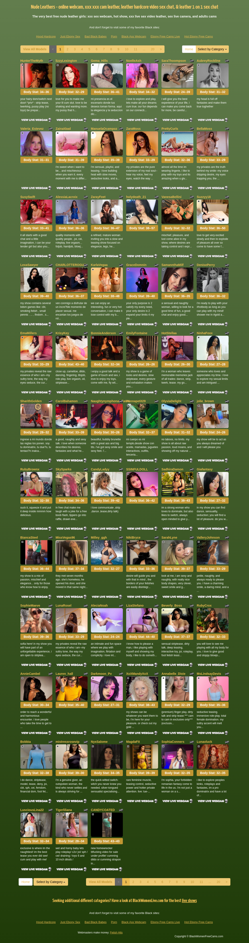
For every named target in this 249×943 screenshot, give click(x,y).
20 (153, 49)
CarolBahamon (67, 401)
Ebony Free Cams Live (165, 36)
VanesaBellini (171, 197)
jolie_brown (205, 401)
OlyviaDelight (171, 401)
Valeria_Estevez (32, 128)
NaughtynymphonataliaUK (110, 401)
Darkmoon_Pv (101, 673)
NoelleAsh (133, 60)
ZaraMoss (133, 128)
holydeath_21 (136, 197)
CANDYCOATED (103, 810)
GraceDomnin (136, 265)
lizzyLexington (66, 60)
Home (189, 49)
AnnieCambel (30, 673)
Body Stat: (36, 92)
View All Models (35, 49)
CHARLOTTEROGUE (71, 265)
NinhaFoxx (205, 333)
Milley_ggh (99, 537)
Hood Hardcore (46, 36)
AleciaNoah (99, 605)
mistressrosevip (67, 741)
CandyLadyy (100, 469)
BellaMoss (204, 128)
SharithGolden (31, 401)
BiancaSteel (29, 537)
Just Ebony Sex (70, 36)
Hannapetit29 (136, 401)
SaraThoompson (173, 60)
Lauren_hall (64, 673)
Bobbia (25, 741)
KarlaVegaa (99, 265)
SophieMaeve (30, 605)
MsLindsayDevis (209, 673)
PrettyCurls (169, 128)
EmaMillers (28, 333)
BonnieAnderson (103, 333)
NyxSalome (99, 741)
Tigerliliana (64, 810)
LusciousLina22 (32, 810)
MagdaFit (133, 741)
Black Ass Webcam (134, 36)
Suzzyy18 (204, 197)
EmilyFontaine (136, 333)
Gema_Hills (99, 60)
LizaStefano (135, 605)
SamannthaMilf (172, 265)
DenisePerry (206, 265)
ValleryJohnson (208, 537)
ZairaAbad (63, 128)
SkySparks (64, 469)
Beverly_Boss (171, 605)
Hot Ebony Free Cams (198, 36)
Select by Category (212, 49)
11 (135, 49)
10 (126, 49)
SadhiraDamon (172, 469)
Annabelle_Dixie (173, 673)
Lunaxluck (204, 741)
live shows (189, 901)
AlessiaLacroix (67, 197)
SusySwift (27, 197)
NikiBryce (133, 537)
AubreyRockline (208, 60)
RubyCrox (204, 605)
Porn (114, 36)
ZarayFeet (98, 197)
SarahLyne (169, 537)
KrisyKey (62, 333)
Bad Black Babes (96, 36)
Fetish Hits (116, 932)
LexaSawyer (29, 265)
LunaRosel (64, 605)
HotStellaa (168, 333)
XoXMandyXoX (137, 673)
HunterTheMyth (31, 60)
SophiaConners (172, 741)
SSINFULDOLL (137, 469)
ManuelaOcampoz (104, 128)
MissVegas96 (65, 537)
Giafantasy (205, 469)
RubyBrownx (29, 469)
